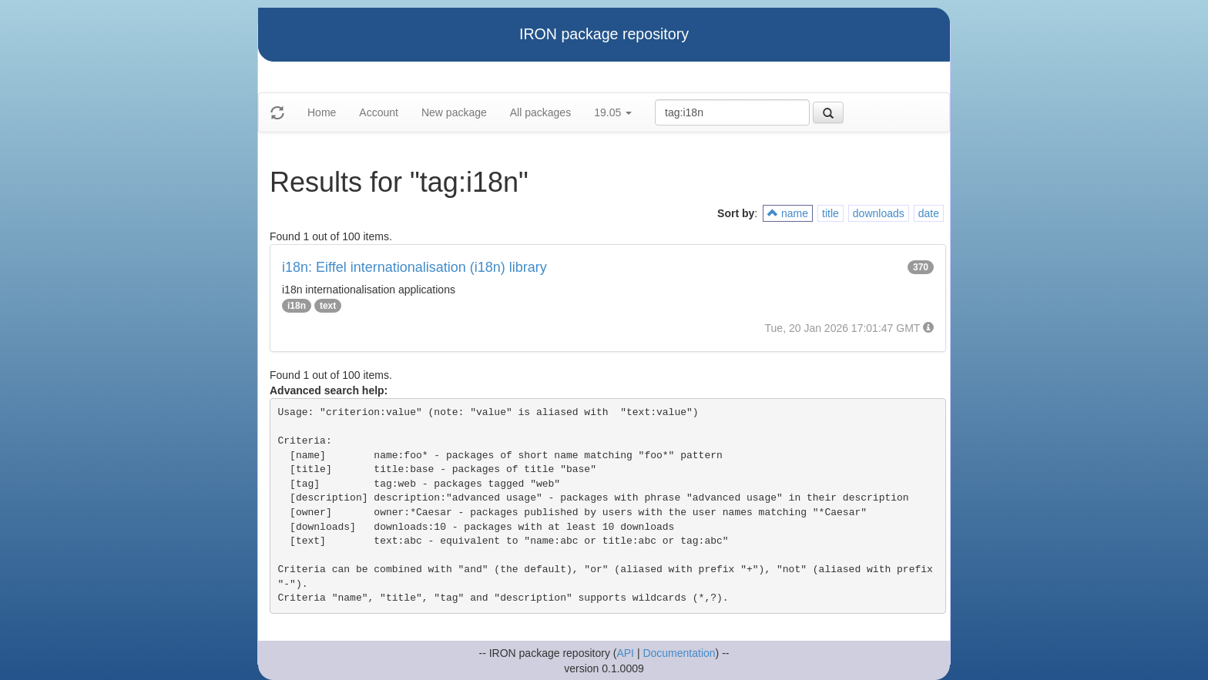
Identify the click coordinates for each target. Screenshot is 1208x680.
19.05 (613, 112)
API (625, 653)
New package (454, 112)
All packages (540, 112)
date (928, 213)
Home (321, 112)
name (787, 213)
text (328, 305)
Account (378, 112)
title (830, 213)
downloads (878, 213)
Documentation (679, 653)
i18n (296, 305)
